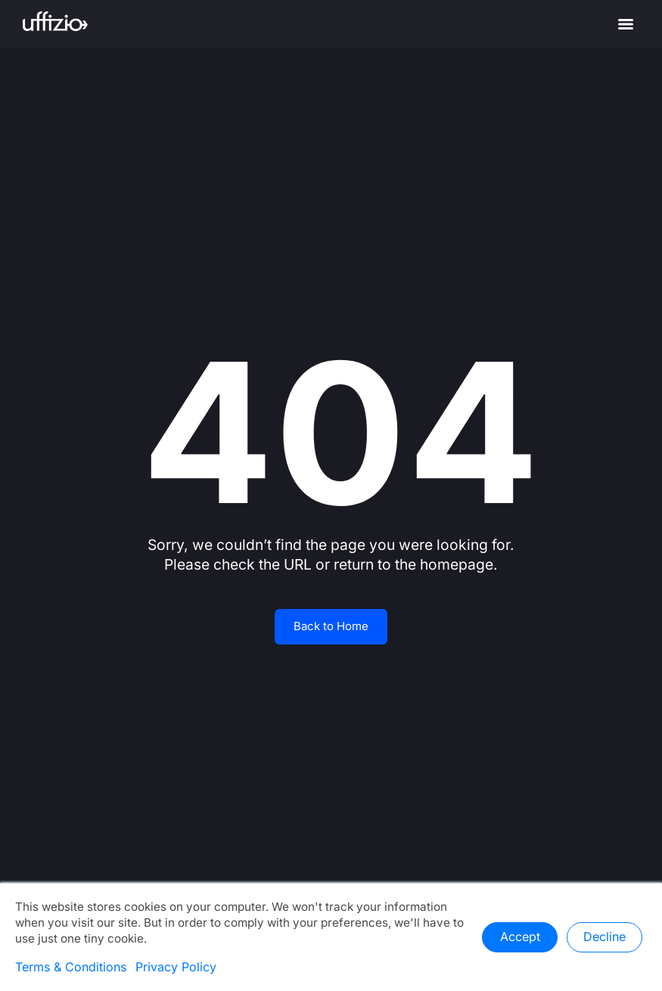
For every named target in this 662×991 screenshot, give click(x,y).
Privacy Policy (175, 967)
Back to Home (331, 626)
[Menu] (625, 24)
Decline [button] (604, 937)
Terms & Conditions (70, 967)
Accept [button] (520, 937)
